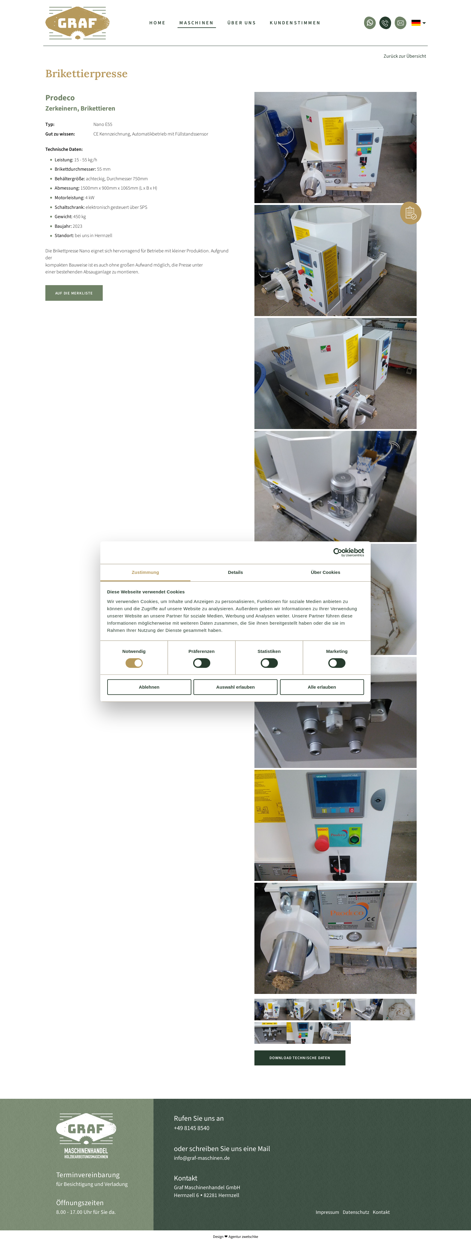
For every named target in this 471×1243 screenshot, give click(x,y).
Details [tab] (235, 571)
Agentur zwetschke (243, 1236)
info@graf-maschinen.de (202, 1158)
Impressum (327, 1212)
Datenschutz (356, 1212)
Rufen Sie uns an (199, 1118)
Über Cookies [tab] (325, 571)
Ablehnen (149, 687)
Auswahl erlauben (235, 687)
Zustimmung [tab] (145, 571)
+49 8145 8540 (191, 1128)
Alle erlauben (322, 687)
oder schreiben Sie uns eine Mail (222, 1149)
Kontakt (185, 1178)
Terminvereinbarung (88, 1175)
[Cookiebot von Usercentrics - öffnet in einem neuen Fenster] (337, 552)
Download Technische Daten (299, 1058)
